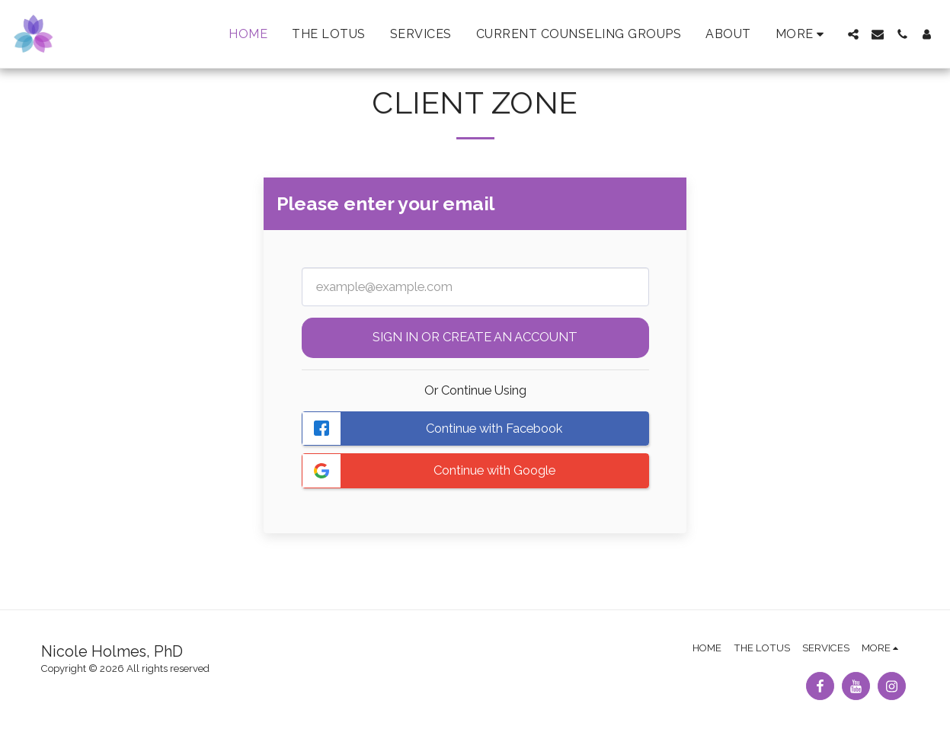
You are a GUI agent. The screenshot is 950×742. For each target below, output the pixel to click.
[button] (853, 34)
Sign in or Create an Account (475, 336)
